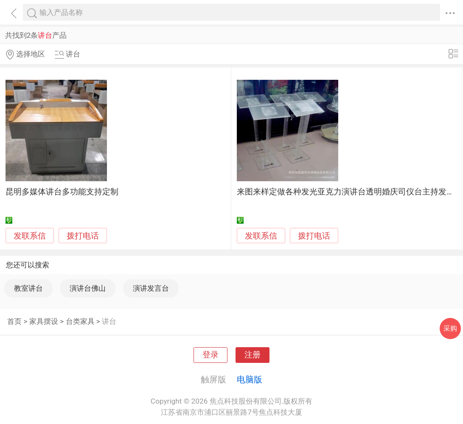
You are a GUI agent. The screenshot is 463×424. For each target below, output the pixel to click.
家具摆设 (43, 321)
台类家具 (80, 321)
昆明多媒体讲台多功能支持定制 (62, 192)
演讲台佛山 (88, 288)
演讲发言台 (151, 288)
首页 (14, 321)
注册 (252, 354)
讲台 (109, 321)
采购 (450, 328)
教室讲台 (28, 288)
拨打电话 (83, 235)
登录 (210, 354)
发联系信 (30, 236)
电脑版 (249, 379)
